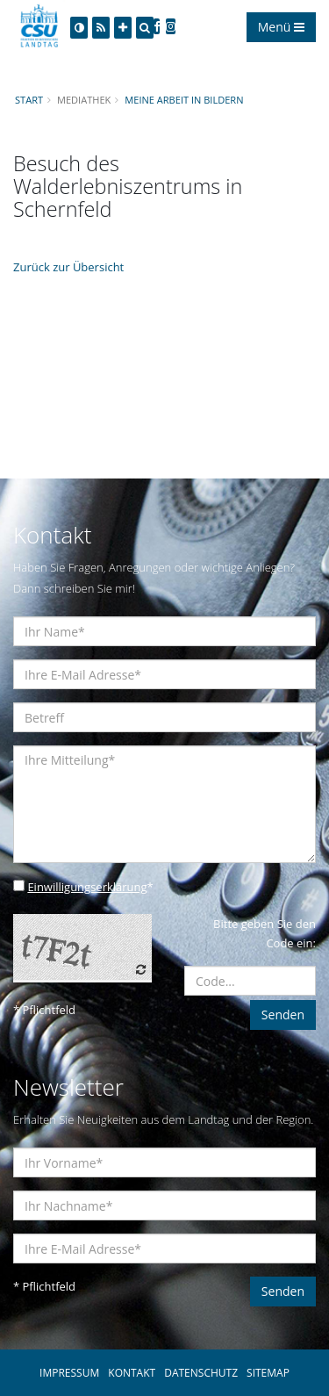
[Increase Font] (123, 28)
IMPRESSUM (69, 1372)
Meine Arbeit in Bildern (184, 99)
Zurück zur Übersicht (68, 267)
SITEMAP (268, 1372)
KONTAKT (131, 1372)
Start (29, 99)
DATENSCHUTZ (201, 1372)
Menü (281, 26)
